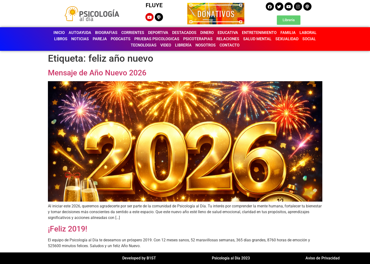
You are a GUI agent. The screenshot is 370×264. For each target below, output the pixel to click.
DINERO (207, 32)
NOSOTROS (205, 45)
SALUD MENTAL (257, 39)
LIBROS (60, 39)
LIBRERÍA (183, 45)
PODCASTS (120, 39)
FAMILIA (288, 32)
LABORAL (308, 32)
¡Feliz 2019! (67, 228)
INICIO (59, 32)
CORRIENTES (132, 32)
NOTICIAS (80, 39)
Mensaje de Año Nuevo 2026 (97, 72)
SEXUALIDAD (287, 39)
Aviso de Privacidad (322, 258)
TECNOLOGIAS (143, 45)
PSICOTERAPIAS (198, 39)
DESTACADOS (184, 32)
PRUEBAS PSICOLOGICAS (156, 39)
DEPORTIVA (158, 32)
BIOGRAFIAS (106, 32)
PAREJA (100, 39)
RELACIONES (227, 39)
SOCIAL (309, 39)
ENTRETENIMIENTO (259, 32)
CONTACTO (230, 45)
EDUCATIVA (228, 32)
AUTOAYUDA (80, 32)
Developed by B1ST (139, 258)
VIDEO (165, 45)
